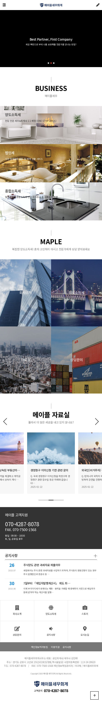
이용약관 (55, 647)
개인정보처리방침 (39, 647)
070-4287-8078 (56, 690)
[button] (48, 63)
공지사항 (67, 647)
